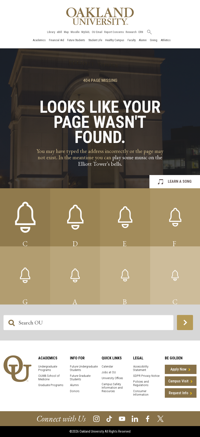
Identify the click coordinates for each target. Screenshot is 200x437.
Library (51, 32)
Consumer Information (140, 392)
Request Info (178, 393)
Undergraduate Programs (47, 368)
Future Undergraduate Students (84, 368)
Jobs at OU (109, 372)
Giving (153, 40)
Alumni (143, 40)
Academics (39, 40)
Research (131, 32)
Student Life (95, 40)
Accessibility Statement (140, 368)
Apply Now (178, 369)
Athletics (166, 40)
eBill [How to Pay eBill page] (59, 32)
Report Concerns (114, 32)
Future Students (76, 40)
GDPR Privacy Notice (146, 375)
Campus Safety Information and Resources (112, 387)
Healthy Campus (114, 40)
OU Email (97, 32)
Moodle (75, 32)
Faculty (132, 40)
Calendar (107, 366)
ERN (140, 32)
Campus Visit (178, 381)
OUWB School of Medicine (49, 377)
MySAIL (85, 32)
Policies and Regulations (141, 383)
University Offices (112, 378)
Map (66, 32)
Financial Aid (56, 40)
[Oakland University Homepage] (100, 16)
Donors (74, 391)
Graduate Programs (50, 385)
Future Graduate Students (80, 377)
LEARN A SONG (180, 181)
